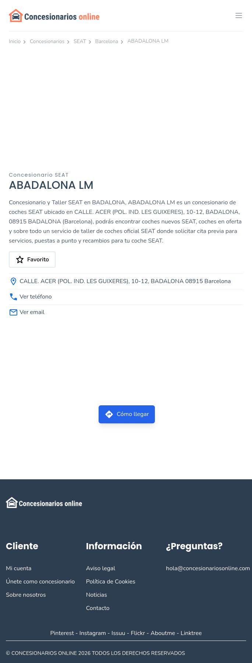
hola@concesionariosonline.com (208, 568)
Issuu (118, 633)
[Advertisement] (126, 104)
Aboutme (162, 633)
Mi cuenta (19, 568)
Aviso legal (101, 568)
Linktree (191, 633)
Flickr (138, 633)
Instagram (92, 633)
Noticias (96, 595)
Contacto (98, 608)
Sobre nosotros (26, 595)
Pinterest (62, 633)
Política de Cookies (110, 582)
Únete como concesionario (40, 582)
